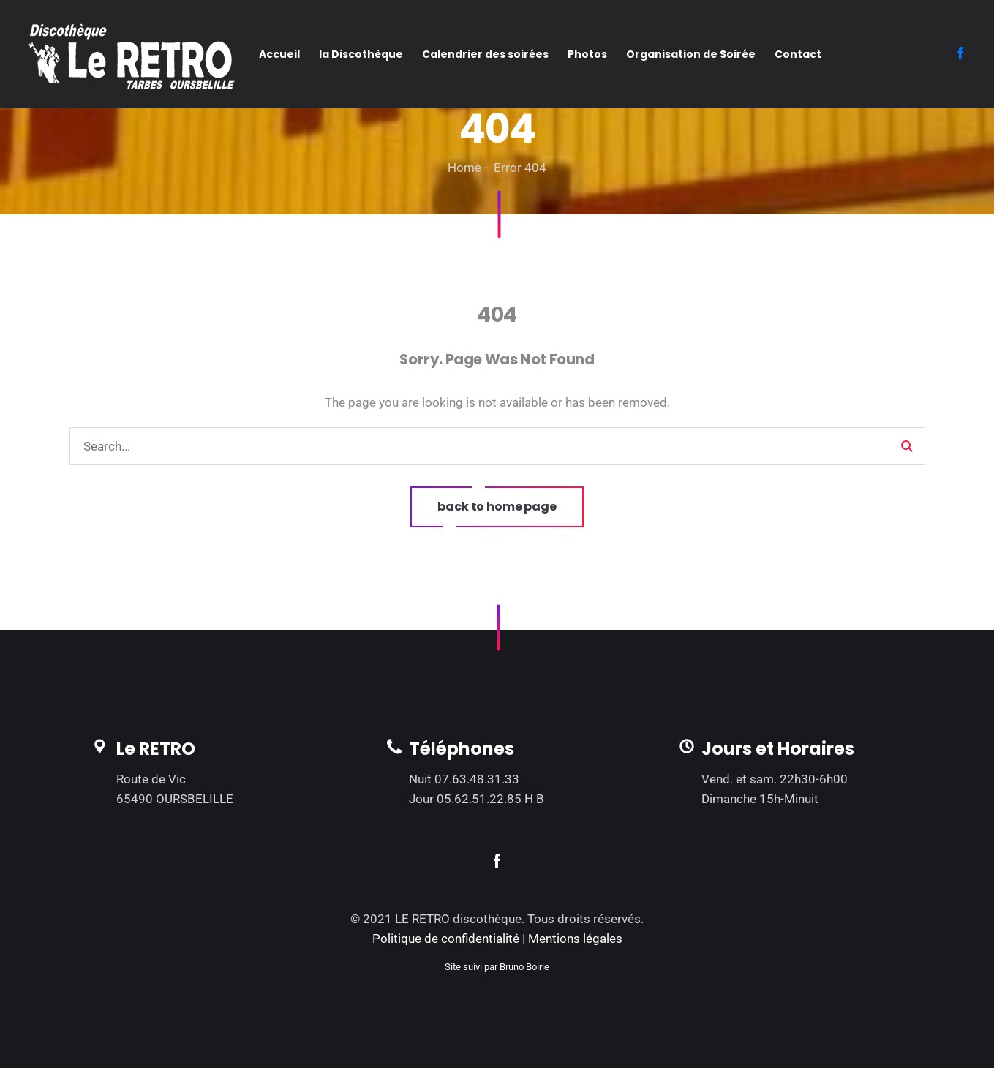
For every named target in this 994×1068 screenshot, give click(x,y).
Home (464, 167)
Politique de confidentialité (445, 938)
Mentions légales (575, 938)
